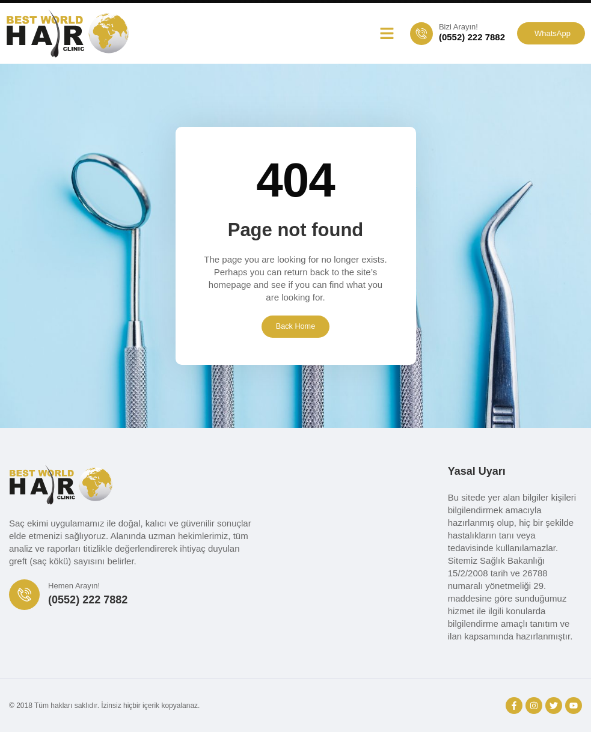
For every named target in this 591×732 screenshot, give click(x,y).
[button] (386, 33)
